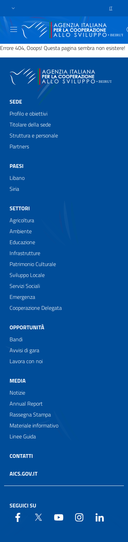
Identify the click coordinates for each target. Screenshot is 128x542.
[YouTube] (59, 517)
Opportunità (27, 327)
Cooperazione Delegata (36, 308)
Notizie (17, 392)
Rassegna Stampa (30, 414)
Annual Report (26, 403)
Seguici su (23, 505)
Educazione (22, 242)
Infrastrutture (25, 253)
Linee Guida (23, 436)
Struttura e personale (34, 135)
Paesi (17, 166)
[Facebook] (18, 517)
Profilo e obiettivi (28, 113)
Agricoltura (22, 220)
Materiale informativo (34, 425)
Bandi (16, 339)
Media (18, 380)
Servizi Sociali (25, 286)
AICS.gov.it (24, 474)
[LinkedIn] (99, 517)
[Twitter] (38, 517)
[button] (13, 8)
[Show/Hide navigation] (14, 29)
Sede (16, 101)
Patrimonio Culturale (33, 264)
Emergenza (22, 297)
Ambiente (21, 231)
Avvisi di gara (24, 350)
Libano (17, 178)
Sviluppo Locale (27, 275)
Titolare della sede (30, 124)
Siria (14, 189)
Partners (19, 146)
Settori (20, 208)
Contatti (21, 456)
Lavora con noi (26, 361)
